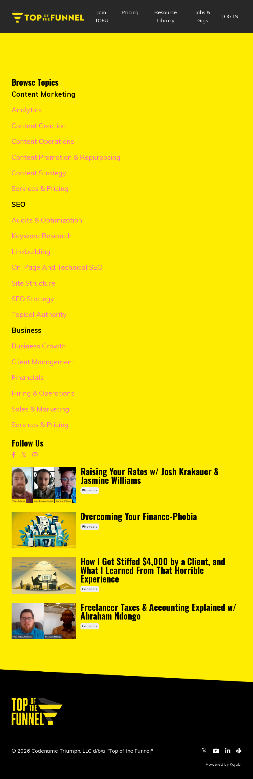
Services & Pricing (40, 188)
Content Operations (43, 141)
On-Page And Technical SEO (57, 267)
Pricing (130, 12)
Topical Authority (39, 314)
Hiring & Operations (43, 393)
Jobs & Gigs (202, 16)
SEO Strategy (33, 298)
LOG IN (230, 16)
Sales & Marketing (40, 409)
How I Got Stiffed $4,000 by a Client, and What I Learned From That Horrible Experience (152, 570)
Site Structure (33, 283)
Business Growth (39, 345)
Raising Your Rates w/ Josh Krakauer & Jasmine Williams (149, 475)
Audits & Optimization (47, 220)
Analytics (27, 109)
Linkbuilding (31, 251)
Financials (28, 377)
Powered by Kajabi (223, 764)
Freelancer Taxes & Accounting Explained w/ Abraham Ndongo (158, 611)
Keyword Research (42, 235)
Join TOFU (102, 16)
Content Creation (39, 125)
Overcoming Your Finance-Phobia (138, 516)
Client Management (43, 361)
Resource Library (165, 16)
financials (89, 490)
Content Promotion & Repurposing (66, 157)
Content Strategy (39, 172)
